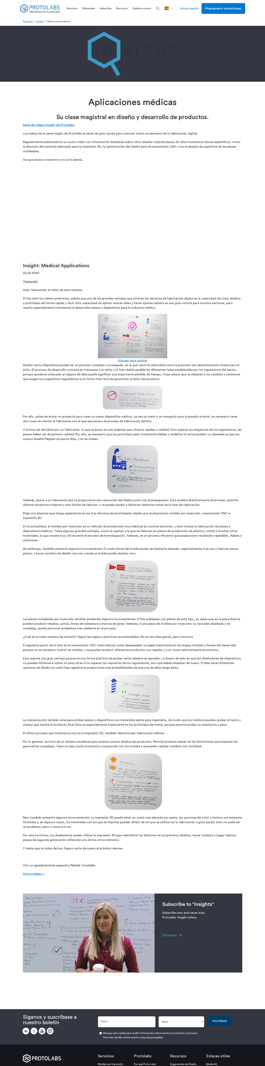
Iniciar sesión (189, 8)
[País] (181, 1021)
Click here (169, 935)
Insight (40, 21)
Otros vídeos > (33, 873)
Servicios (106, 1056)
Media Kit (211, 1064)
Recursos (28, 21)
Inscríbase (219, 1020)
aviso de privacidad (151, 1037)
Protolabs (142, 1056)
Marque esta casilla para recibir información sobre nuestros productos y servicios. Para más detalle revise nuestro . (150, 1035)
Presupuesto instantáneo (223, 8)
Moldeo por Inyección (110, 1064)
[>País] (170, 8)
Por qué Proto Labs (145, 1064)
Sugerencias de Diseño (183, 1064)
